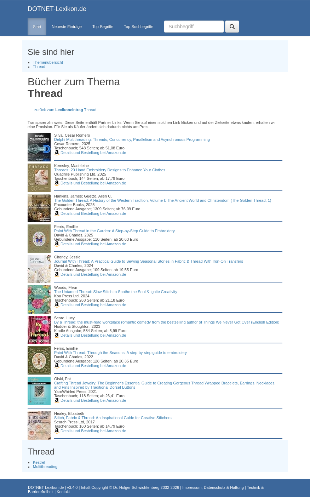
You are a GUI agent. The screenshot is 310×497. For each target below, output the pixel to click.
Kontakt (63, 492)
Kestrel (39, 462)
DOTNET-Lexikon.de (57, 8)
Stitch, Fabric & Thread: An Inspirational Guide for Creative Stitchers (113, 418)
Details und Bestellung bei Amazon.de (90, 152)
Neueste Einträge (67, 26)
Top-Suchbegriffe (138, 26)
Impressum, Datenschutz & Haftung (213, 487)
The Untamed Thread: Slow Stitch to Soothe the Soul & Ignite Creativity (115, 292)
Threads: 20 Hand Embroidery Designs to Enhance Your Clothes (109, 170)
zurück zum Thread (65, 110)
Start (37, 26)
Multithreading (45, 466)
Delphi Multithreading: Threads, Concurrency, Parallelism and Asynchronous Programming (132, 139)
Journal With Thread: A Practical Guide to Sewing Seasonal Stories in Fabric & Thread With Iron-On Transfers (148, 261)
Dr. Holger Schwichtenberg (136, 487)
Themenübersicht (48, 62)
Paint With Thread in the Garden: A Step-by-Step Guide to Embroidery (114, 231)
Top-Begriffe (102, 26)
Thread (39, 66)
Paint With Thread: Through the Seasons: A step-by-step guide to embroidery (120, 352)
